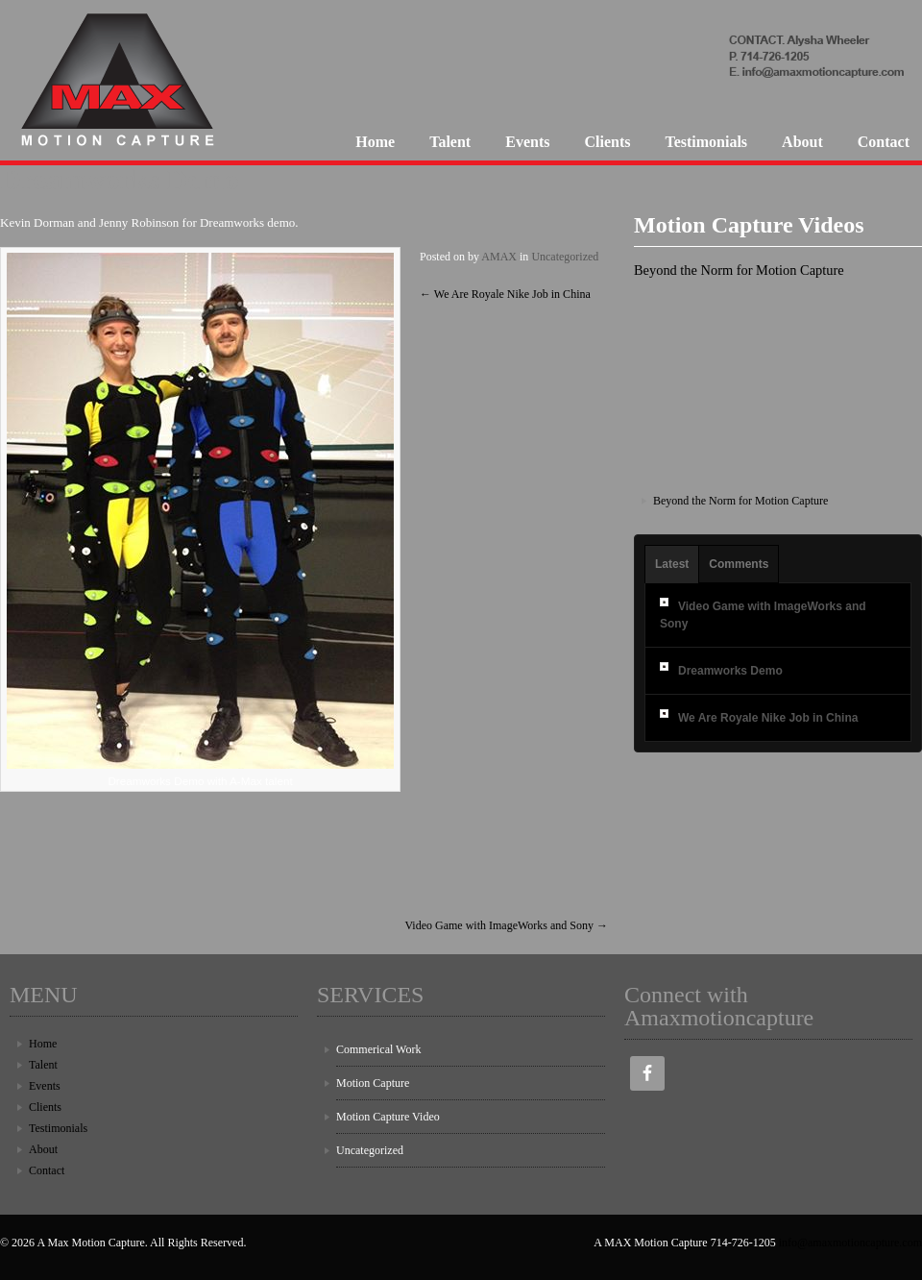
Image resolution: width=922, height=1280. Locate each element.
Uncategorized (564, 256)
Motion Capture (372, 1083)
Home (375, 142)
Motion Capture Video (388, 1116)
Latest (672, 564)
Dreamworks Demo (730, 670)
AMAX (499, 256)
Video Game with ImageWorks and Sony (506, 925)
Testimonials (706, 142)
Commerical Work (378, 1049)
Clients (607, 142)
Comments (738, 564)
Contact (884, 142)
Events (527, 142)
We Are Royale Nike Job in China (505, 294)
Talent (450, 142)
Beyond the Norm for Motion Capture (740, 500)
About (802, 142)
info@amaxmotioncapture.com (850, 1242)
